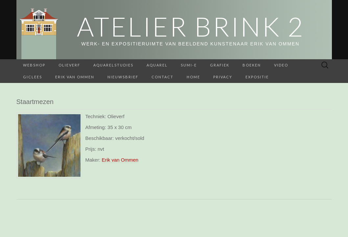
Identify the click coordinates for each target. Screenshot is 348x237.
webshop (34, 65)
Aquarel (157, 65)
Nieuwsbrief (122, 77)
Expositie (257, 77)
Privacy (222, 77)
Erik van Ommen (74, 77)
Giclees (32, 77)
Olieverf (69, 65)
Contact (162, 77)
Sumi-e (189, 65)
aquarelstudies (113, 65)
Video (281, 65)
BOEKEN (252, 65)
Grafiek (219, 65)
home (193, 77)
